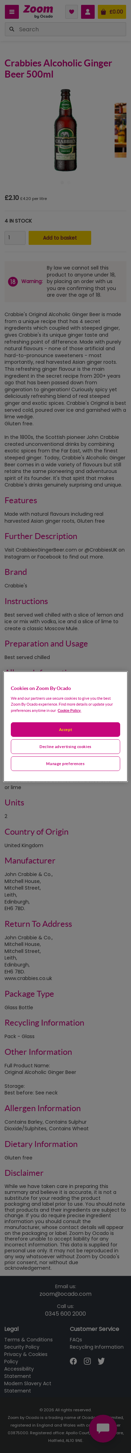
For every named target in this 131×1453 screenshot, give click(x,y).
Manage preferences (65, 763)
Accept (65, 729)
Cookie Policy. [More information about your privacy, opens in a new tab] (69, 710)
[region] (65, 726)
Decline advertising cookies (65, 746)
